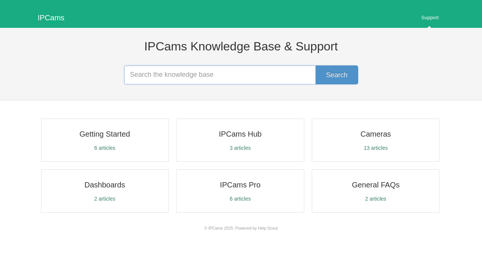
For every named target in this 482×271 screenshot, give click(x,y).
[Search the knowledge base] (241, 74)
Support (430, 21)
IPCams (215, 228)
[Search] (337, 74)
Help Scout (268, 228)
